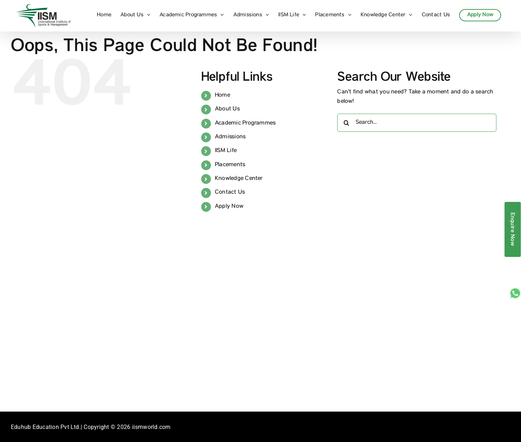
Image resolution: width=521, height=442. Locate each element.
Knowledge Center (239, 178)
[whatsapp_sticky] (515, 290)
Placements (230, 165)
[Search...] (416, 123)
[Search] (346, 123)
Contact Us (230, 192)
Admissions (230, 137)
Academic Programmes (245, 123)
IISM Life (226, 151)
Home (222, 95)
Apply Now (229, 206)
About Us (227, 109)
